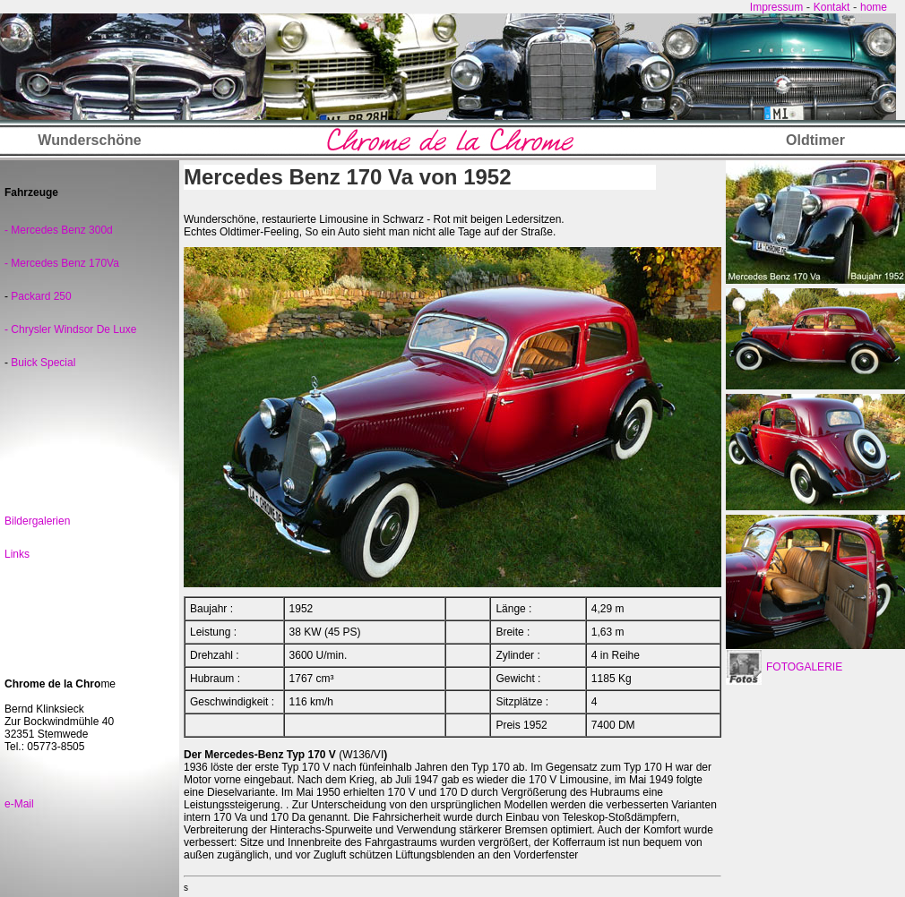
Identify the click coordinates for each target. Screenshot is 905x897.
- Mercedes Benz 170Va (61, 263)
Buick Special (43, 362)
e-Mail (19, 804)
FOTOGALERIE (804, 667)
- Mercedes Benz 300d (58, 230)
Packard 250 (40, 296)
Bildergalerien (37, 521)
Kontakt (832, 7)
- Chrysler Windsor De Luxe (70, 329)
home (873, 7)
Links (17, 554)
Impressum (776, 7)
